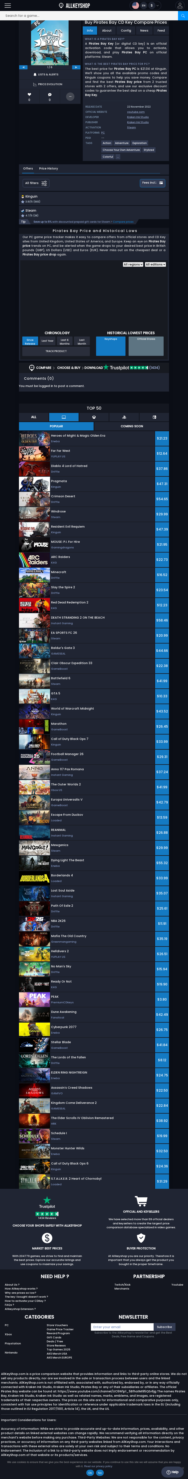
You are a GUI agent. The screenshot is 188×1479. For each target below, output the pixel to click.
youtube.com (136, 112)
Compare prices (123, 226)
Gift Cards (54, 1342)
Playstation (13, 1348)
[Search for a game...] (94, 15)
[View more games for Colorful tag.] (108, 158)
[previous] (23, 67)
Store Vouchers (57, 1330)
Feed (161, 30)
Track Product (56, 355)
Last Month (82, 345)
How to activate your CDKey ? (25, 1305)
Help (172, 1472)
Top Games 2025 (58, 1354)
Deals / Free (55, 1346)
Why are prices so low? (20, 1297)
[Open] (8, 5)
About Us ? (12, 1289)
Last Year (47, 345)
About (107, 30)
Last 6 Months (65, 345)
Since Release (30, 345)
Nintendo (11, 1357)
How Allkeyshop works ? (21, 1293)
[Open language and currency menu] (145, 5)
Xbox (8, 1338)
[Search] (183, 15)
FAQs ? (9, 1309)
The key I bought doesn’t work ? (26, 1301)
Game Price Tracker (60, 1333)
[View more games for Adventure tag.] (122, 144)
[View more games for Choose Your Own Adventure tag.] (121, 151)
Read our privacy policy (98, 1466)
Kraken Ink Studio (138, 117)
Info (90, 30)
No (100, 1472)
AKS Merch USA (57, 1358)
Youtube (177, 1289)
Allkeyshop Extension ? (20, 1313)
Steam (131, 127)
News (144, 30)
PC (7, 1330)
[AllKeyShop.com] (74, 5)
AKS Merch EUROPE (59, 1362)
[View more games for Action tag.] (107, 144)
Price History (48, 168)
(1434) (131, 372)
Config (126, 30)
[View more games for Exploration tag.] (140, 144)
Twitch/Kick (122, 1289)
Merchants (121, 1293)
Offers (28, 168)
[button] (180, 5)
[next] (76, 67)
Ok (90, 1472)
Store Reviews (56, 1350)
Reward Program (58, 1338)
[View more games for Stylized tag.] (149, 151)
